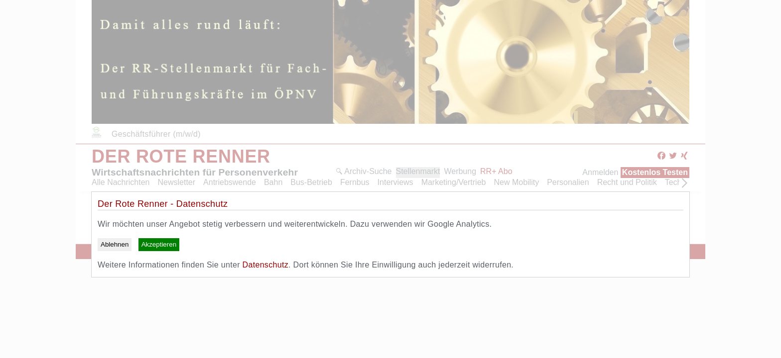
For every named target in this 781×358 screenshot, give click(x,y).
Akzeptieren (158, 244)
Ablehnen (115, 244)
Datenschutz (265, 265)
